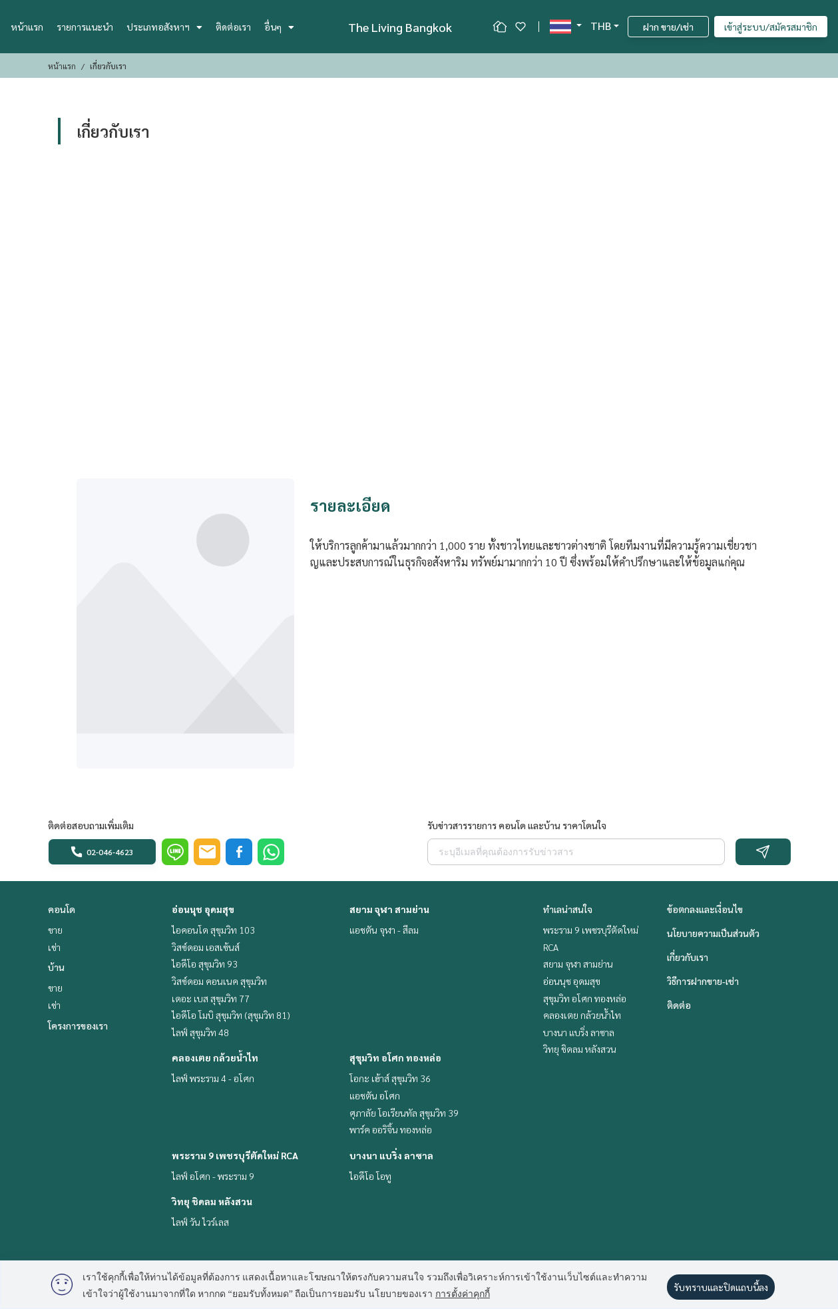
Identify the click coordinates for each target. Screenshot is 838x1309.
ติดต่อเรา (233, 27)
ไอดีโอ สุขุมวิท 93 (205, 964)
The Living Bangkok (400, 27)
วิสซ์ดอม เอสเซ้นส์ (206, 947)
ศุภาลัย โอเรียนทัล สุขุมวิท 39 (404, 1113)
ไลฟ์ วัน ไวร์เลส (200, 1222)
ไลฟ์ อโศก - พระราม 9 (213, 1176)
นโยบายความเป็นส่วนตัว (713, 933)
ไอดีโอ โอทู (370, 1176)
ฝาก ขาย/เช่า (668, 27)
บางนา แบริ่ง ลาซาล (391, 1155)
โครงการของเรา (78, 1025)
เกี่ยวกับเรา (687, 957)
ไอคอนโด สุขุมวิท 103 (213, 930)
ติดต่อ (679, 1005)
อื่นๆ (279, 27)
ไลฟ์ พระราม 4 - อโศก (213, 1078)
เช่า (54, 947)
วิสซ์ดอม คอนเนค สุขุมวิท (219, 981)
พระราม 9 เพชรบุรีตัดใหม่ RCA (235, 1155)
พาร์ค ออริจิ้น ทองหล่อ (390, 1129)
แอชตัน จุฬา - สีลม (384, 930)
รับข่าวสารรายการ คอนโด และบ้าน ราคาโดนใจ (516, 825)
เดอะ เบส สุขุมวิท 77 (211, 998)
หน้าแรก (27, 27)
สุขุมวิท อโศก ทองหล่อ (395, 1057)
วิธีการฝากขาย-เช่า (703, 981)
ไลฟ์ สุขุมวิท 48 (200, 1032)
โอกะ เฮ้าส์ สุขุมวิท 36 (390, 1078)
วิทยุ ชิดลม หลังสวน (212, 1201)
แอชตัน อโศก (374, 1095)
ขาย (55, 930)
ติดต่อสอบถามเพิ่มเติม (91, 825)
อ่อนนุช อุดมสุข (203, 909)
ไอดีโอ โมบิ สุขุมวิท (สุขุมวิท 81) (231, 1015)
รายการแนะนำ (85, 27)
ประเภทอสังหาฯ (164, 27)
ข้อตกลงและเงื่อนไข (705, 909)
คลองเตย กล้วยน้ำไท (215, 1057)
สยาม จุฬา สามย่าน (389, 909)
